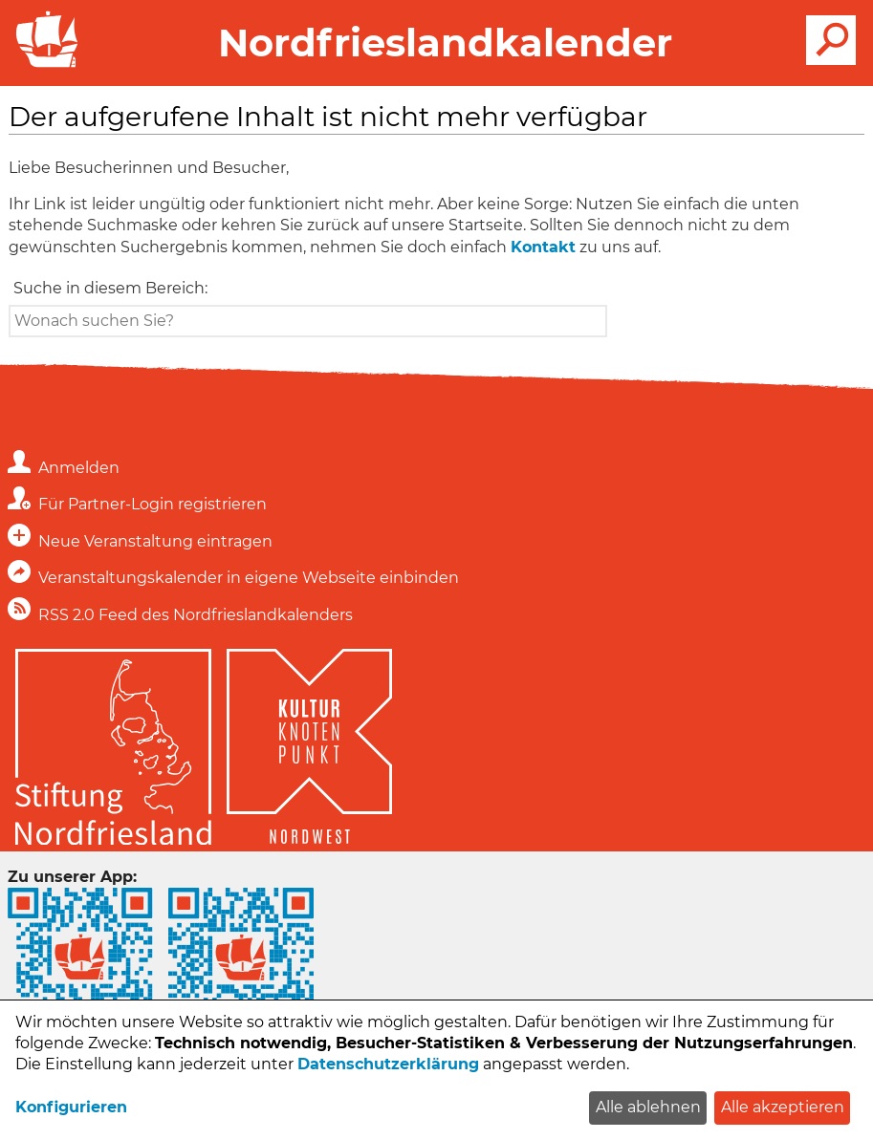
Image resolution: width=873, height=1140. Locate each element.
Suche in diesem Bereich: (110, 288)
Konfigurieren (71, 1107)
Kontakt (543, 247)
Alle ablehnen (648, 1107)
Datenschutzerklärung (388, 1064)
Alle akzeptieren (782, 1107)
